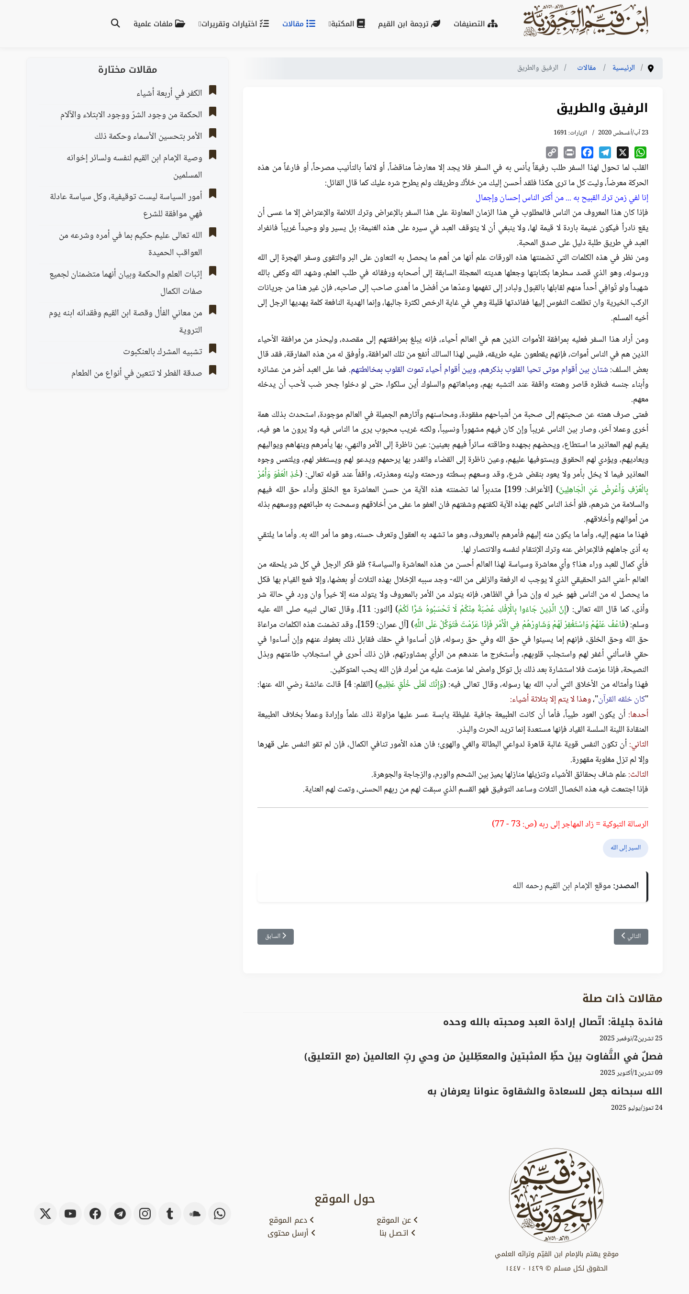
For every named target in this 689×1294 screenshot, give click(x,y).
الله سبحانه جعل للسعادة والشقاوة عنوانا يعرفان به (545, 1091)
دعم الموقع (291, 1220)
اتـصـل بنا (397, 1233)
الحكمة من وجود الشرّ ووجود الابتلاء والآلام (131, 115)
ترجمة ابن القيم (411, 24)
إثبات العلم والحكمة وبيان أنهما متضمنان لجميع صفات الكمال (125, 283)
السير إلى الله (626, 848)
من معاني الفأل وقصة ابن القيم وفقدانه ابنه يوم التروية (125, 322)
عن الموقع (397, 1220)
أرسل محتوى (291, 1233)
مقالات (300, 24)
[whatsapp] (219, 1213)
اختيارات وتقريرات (237, 24)
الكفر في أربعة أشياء (169, 93)
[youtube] (70, 1213)
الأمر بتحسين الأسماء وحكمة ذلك (148, 137)
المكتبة (349, 24)
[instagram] (144, 1213)
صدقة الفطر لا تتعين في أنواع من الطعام (136, 373)
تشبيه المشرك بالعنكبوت (162, 352)
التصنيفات (477, 24)
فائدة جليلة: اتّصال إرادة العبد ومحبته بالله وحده (553, 1022)
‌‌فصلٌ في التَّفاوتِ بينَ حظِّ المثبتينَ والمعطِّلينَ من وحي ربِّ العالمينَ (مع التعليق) (483, 1056)
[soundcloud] (194, 1213)
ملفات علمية (161, 24)
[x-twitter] (45, 1213)
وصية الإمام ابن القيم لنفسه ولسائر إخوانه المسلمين (134, 167)
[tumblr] (169, 1213)
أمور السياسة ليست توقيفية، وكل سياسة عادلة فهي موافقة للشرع (126, 206)
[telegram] (120, 1213)
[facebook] (95, 1213)
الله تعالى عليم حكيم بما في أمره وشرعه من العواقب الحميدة (130, 244)
